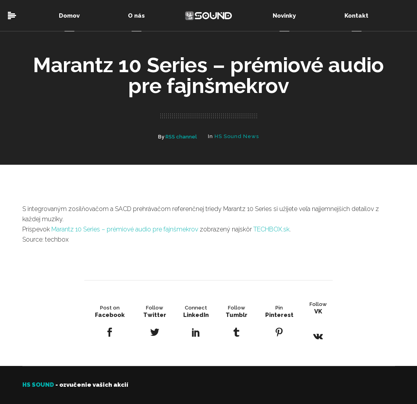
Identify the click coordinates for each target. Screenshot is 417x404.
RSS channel (181, 137)
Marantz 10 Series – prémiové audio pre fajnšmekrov (124, 229)
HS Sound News (237, 136)
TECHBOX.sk (271, 229)
